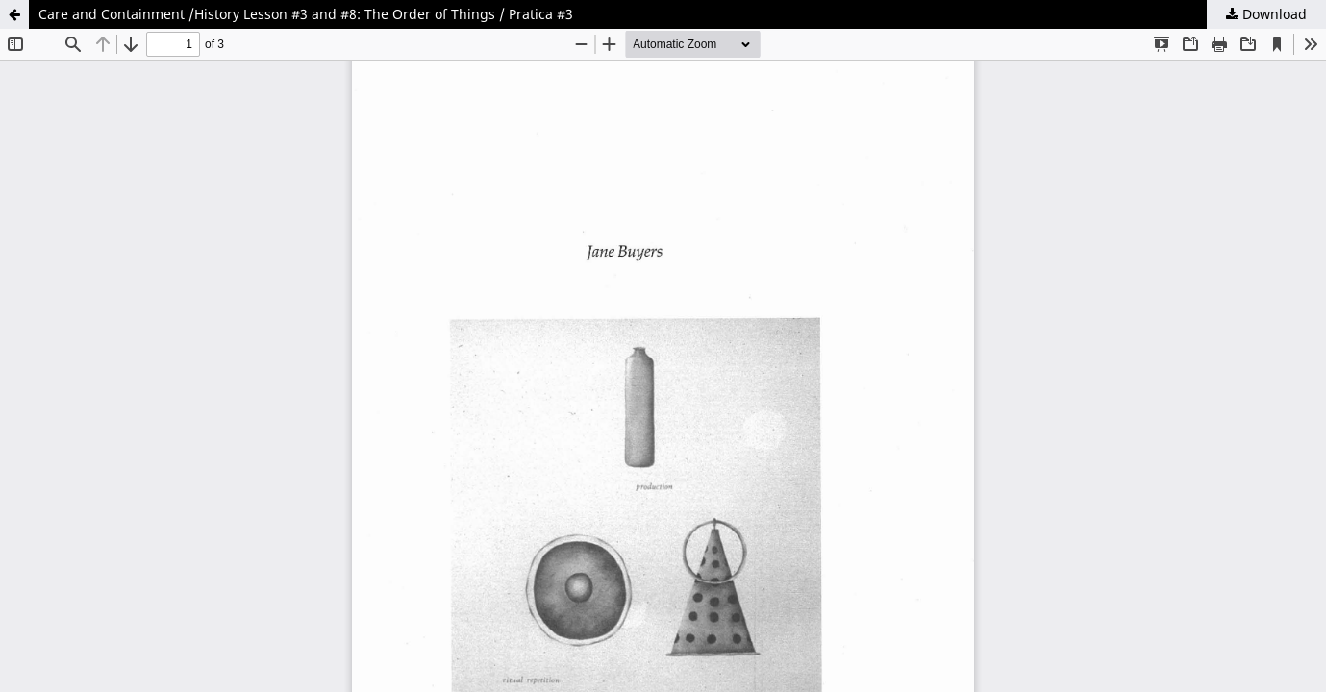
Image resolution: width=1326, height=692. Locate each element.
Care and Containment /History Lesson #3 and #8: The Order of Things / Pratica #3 (305, 14)
